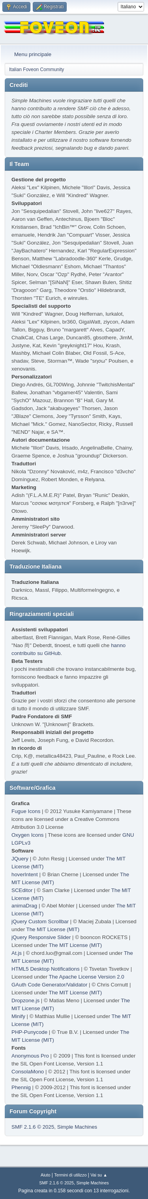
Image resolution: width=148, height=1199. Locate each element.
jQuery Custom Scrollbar (40, 921)
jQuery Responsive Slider (41, 937)
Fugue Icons (25, 811)
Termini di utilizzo (70, 1175)
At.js (16, 953)
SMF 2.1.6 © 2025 (32, 1127)
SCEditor (21, 890)
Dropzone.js (25, 1000)
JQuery (19, 859)
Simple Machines (77, 1127)
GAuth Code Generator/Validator (49, 985)
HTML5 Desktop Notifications (45, 969)
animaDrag (24, 906)
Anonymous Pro (30, 1056)
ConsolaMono (27, 1072)
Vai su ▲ (98, 1175)
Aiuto (46, 1175)
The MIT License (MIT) (53, 929)
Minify (18, 1016)
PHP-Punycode (29, 1032)
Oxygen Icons (27, 835)
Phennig (21, 1087)
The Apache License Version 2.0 (86, 977)
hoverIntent (24, 874)
